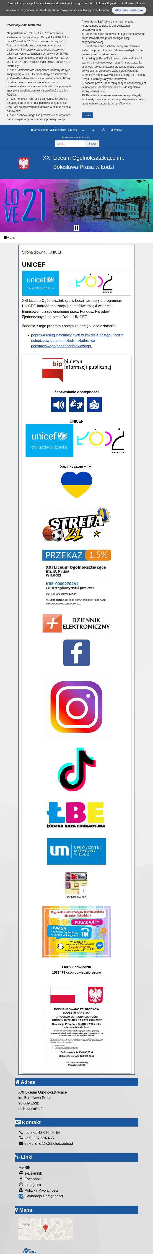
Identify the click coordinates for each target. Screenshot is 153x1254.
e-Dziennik (30, 1173)
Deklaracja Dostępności (40, 1196)
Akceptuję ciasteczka (129, 10)
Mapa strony (58, 130)
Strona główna (39, 130)
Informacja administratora (76, 137)
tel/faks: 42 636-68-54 (39, 1133)
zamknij (87, 115)
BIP (24, 1168)
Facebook (29, 1179)
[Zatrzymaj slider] (76, 228)
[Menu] (76, 237)
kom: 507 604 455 (36, 1138)
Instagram (29, 1184)
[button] (5, 206)
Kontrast (116, 130)
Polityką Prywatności (109, 3)
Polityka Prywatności (38, 1190)
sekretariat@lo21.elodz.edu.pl (45, 1143)
